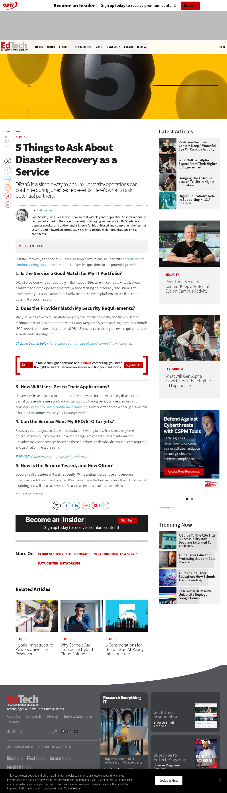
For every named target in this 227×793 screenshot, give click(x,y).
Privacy (52, 717)
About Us (13, 717)
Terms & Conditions (78, 717)
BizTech (15, 759)
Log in (221, 47)
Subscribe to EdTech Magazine (170, 757)
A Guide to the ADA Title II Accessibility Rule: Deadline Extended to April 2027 (197, 592)
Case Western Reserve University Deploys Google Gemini (195, 646)
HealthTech (19, 768)
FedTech (36, 759)
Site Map (13, 722)
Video (99, 47)
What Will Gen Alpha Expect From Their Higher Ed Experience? (198, 163)
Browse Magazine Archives (167, 767)
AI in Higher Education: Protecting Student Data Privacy (197, 610)
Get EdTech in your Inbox (166, 715)
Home (8, 131)
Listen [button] (28, 246)
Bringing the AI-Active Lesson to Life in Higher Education (197, 181)
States (51, 47)
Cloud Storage (78, 554)
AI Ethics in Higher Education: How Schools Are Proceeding (197, 628)
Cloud (18, 131)
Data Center (48, 563)
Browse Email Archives (164, 724)
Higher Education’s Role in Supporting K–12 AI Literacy (197, 199)
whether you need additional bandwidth (58, 407)
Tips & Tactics (82, 47)
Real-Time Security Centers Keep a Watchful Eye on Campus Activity (197, 146)
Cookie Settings (169, 781)
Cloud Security (50, 554)
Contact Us (33, 717)
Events (128, 47)
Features (64, 47)
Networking (70, 563)
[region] (113, 781)
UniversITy (113, 47)
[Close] (220, 780)
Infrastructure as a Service (115, 554)
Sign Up (189, 6)
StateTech (60, 759)
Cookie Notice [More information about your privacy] (72, 788)
